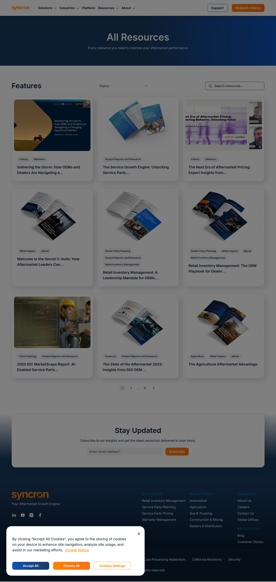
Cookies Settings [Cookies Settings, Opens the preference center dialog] (112, 566)
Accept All (31, 566)
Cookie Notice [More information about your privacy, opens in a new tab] (77, 550)
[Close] (138, 533)
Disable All (71, 566)
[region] (75, 551)
